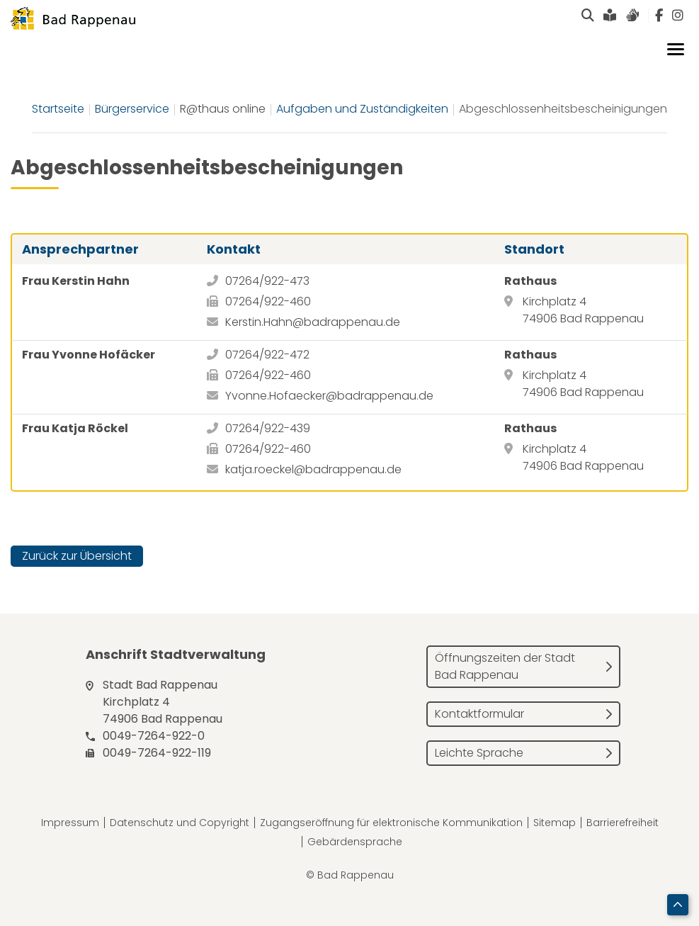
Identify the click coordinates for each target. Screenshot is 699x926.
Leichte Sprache (479, 753)
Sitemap (554, 822)
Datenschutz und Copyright (179, 822)
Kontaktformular (479, 714)
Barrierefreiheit (622, 822)
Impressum (70, 822)
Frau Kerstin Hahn (76, 281)
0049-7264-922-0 (154, 736)
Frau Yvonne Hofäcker (88, 354)
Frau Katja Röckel (75, 428)
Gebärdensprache (354, 842)
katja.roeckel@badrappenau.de (313, 469)
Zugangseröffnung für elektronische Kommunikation (391, 822)
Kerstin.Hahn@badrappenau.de (312, 322)
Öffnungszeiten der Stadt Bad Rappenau (505, 666)
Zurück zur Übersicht (77, 556)
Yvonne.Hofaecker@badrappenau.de (329, 396)
